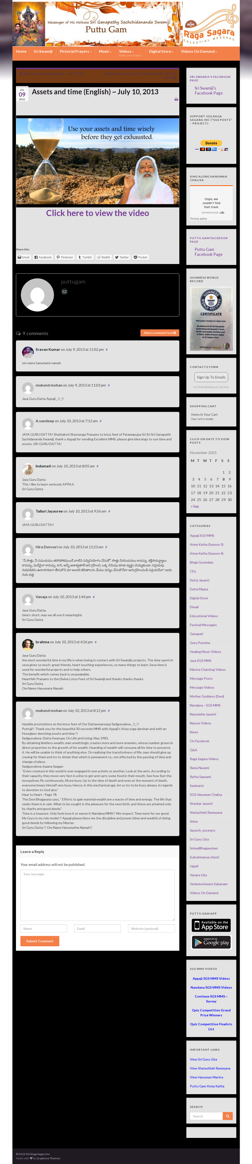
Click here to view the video (97, 213)
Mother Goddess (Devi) (207, 696)
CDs (193, 571)
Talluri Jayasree (49, 511)
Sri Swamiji (43, 51)
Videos (130, 53)
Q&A (193, 750)
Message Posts (201, 678)
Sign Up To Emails (211, 377)
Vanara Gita (198, 875)
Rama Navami (199, 768)
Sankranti (197, 786)
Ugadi (194, 866)
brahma (42, 641)
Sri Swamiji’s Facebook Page (209, 90)
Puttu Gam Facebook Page (209, 252)
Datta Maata (199, 589)
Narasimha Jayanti (203, 714)
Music (105, 51)
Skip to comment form (160, 333)
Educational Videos (204, 616)
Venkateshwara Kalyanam (209, 884)
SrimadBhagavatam (204, 848)
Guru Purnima (200, 643)
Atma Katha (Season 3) (206, 544)
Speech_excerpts (202, 830)
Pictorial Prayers (76, 51)
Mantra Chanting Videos (208, 669)
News (194, 732)
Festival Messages (203, 625)
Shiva (194, 821)
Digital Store (161, 51)
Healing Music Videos (205, 652)
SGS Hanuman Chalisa (206, 795)
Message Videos (202, 687)
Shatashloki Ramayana (206, 812)
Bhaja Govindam (201, 562)
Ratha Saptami (200, 777)
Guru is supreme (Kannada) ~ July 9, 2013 (54, 73)
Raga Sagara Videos (204, 759)
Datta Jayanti (199, 580)
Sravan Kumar (48, 349)
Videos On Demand (199, 51)
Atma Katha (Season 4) (206, 553)
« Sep (195, 506)
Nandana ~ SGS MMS (205, 705)
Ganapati (196, 634)
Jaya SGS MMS (200, 661)
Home (21, 51)
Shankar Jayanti (201, 803)
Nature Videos (200, 723)
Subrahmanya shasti (204, 857)
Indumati (43, 466)
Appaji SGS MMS (202, 535)
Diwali (194, 607)
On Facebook (199, 741)
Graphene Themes (48, 1158)
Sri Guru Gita (199, 839)
